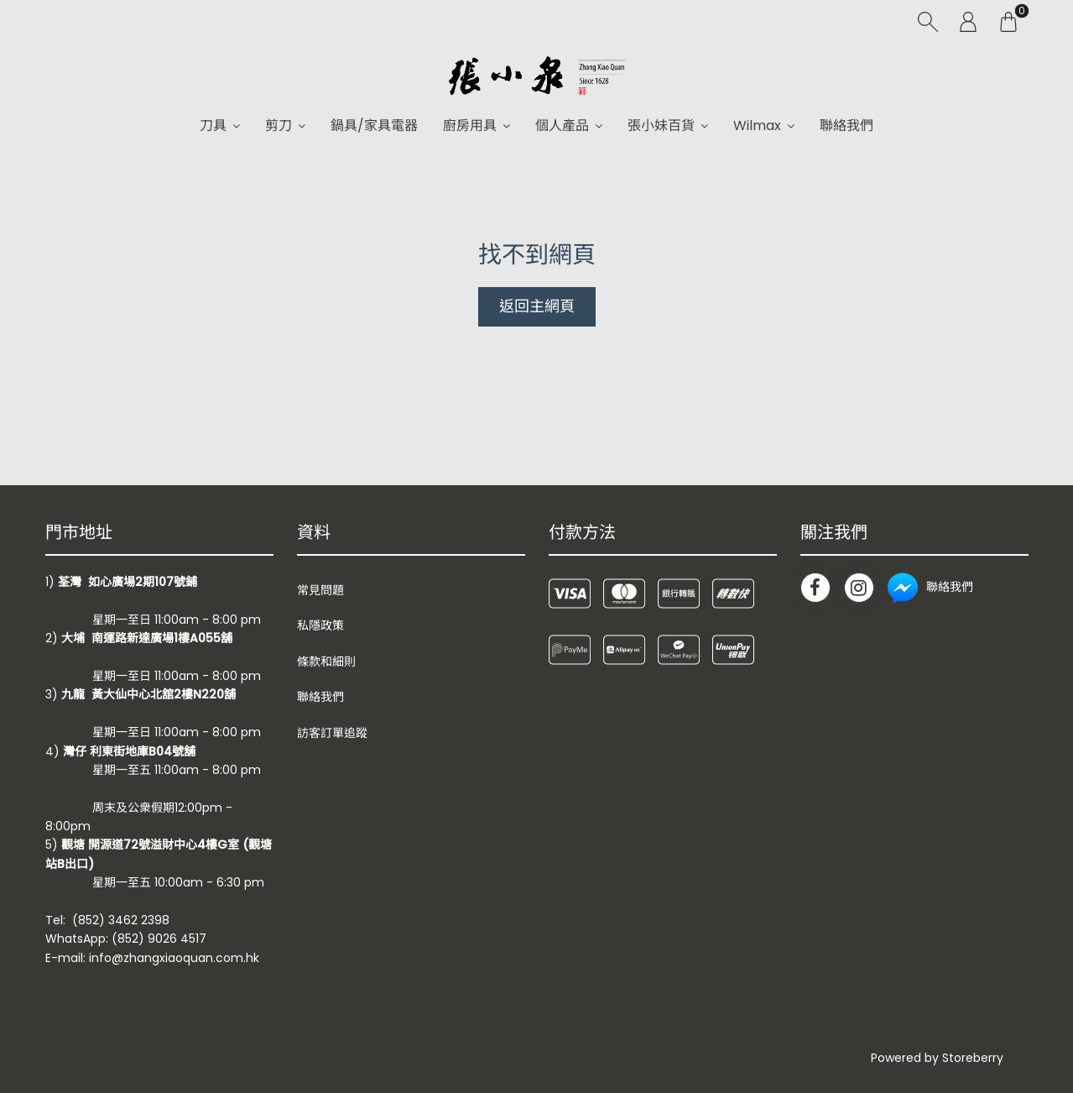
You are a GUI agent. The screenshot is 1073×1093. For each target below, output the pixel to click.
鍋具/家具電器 (374, 125)
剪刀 (278, 125)
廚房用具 (470, 125)
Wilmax (757, 125)
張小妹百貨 (661, 125)
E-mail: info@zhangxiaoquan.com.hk (152, 957)
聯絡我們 (846, 125)
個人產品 (562, 125)
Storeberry (972, 1057)
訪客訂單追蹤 (332, 732)
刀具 (213, 125)
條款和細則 (326, 661)
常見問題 (320, 590)
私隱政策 (320, 625)
